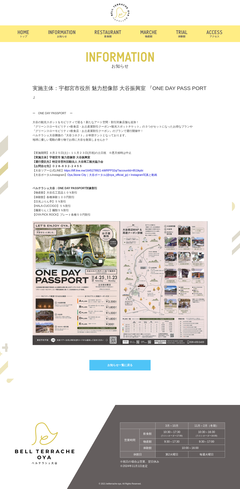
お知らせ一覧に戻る (120, 365)
